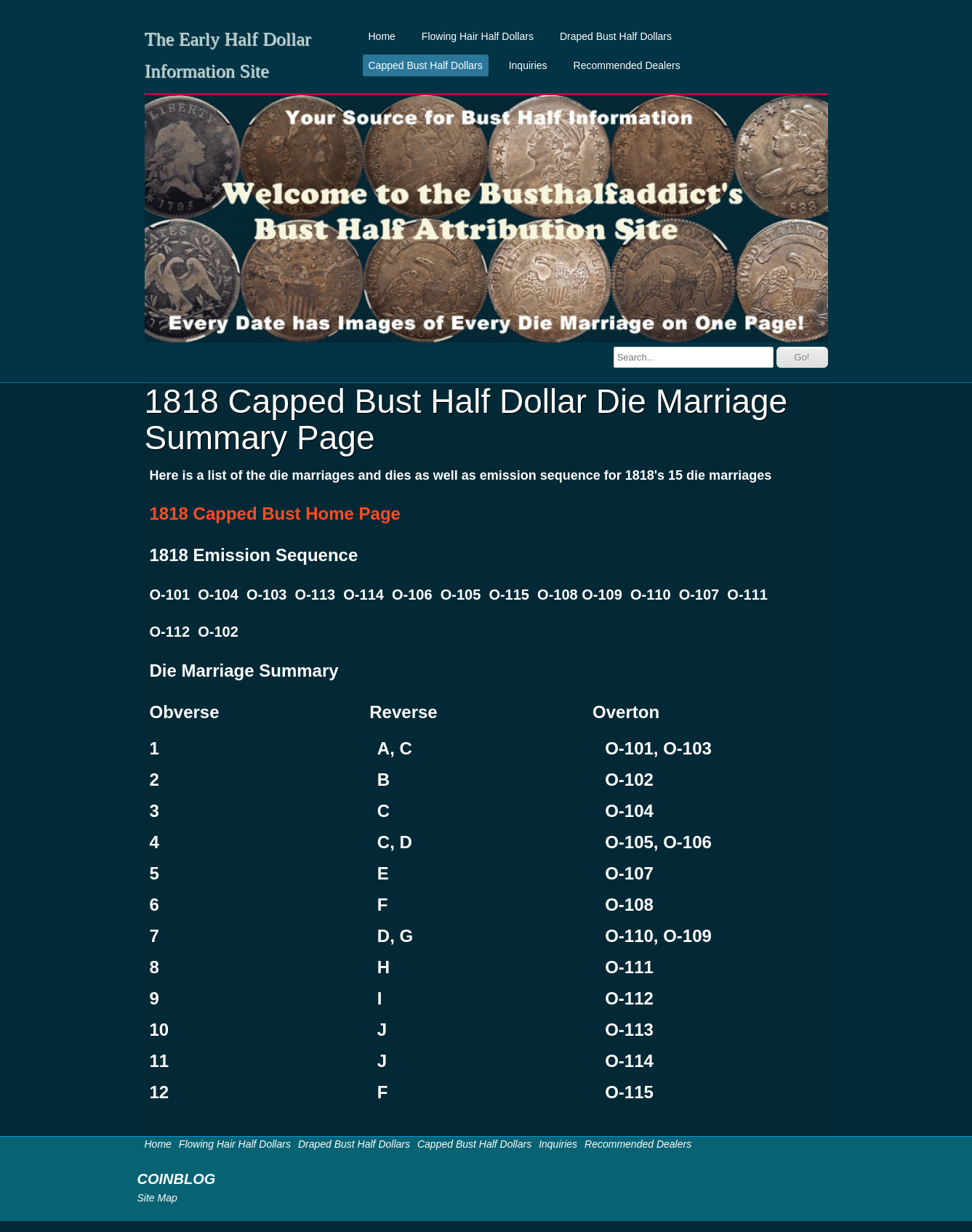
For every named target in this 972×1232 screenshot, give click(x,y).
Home (382, 36)
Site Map (157, 1198)
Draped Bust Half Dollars (616, 36)
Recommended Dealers (627, 65)
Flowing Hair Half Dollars (478, 36)
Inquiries (528, 65)
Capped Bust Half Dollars (426, 65)
